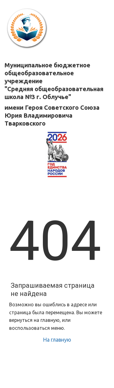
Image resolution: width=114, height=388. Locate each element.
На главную (57, 339)
